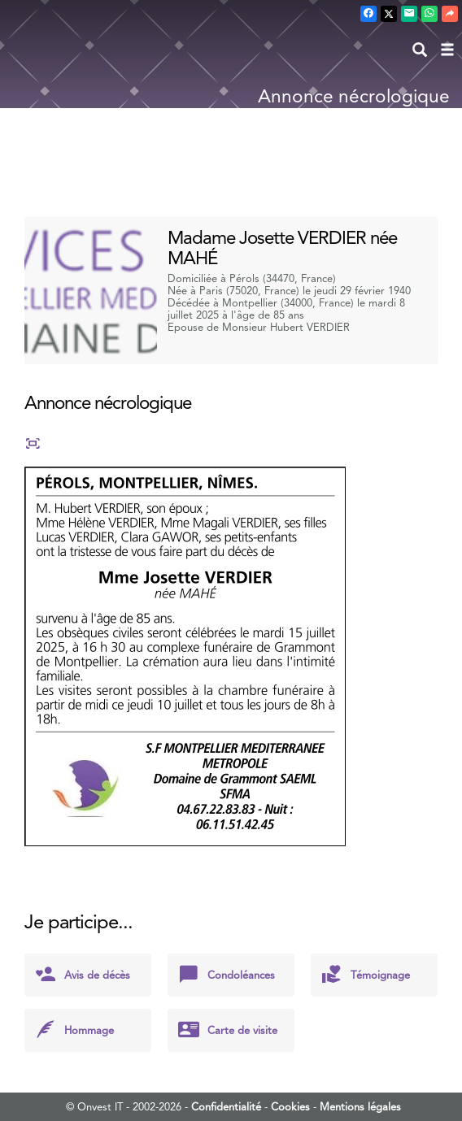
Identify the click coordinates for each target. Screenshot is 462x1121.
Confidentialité (226, 1107)
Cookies (290, 1107)
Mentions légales (360, 1107)
